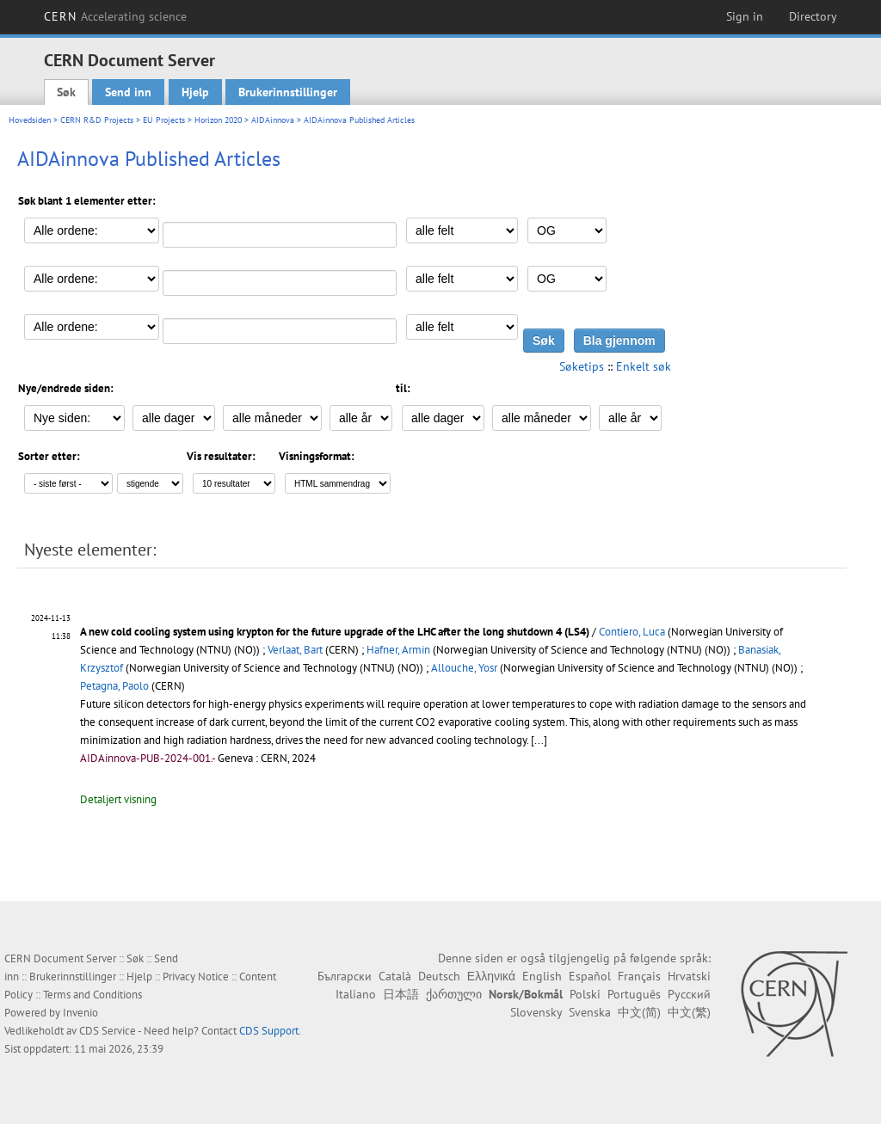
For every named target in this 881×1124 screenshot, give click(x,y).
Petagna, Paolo (114, 686)
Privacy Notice (196, 976)
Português (634, 994)
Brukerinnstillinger (287, 92)
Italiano (356, 994)
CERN (115, 16)
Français (639, 976)
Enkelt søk (643, 366)
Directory (813, 16)
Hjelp (195, 92)
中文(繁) (689, 1012)
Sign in (744, 16)
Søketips (581, 366)
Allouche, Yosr (464, 667)
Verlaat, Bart (295, 649)
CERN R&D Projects (96, 120)
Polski (585, 994)
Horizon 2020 (218, 120)
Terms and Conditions (92, 994)
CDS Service (107, 1030)
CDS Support (269, 1030)
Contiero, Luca (632, 631)
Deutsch (439, 976)
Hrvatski (689, 976)
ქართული (454, 994)
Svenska (590, 1012)
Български (344, 976)
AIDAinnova (272, 120)
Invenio (80, 1012)
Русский (689, 994)
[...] (539, 740)
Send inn (128, 92)
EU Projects (164, 120)
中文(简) (639, 1012)
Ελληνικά (491, 976)
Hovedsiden (30, 120)
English (542, 976)
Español (590, 976)
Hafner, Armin (398, 649)
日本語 (401, 994)
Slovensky (536, 1012)
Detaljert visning (118, 799)
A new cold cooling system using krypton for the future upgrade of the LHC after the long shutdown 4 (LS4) (336, 631)
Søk (66, 92)
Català (395, 976)
